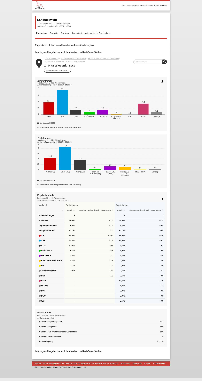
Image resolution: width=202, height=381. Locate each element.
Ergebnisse (41, 33)
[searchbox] (150, 62)
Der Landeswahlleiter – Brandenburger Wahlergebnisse (144, 5)
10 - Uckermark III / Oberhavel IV (73, 59)
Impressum (137, 366)
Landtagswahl (47, 19)
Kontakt (147, 366)
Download (65, 33)
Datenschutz (125, 366)
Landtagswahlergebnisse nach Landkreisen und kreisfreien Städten (68, 52)
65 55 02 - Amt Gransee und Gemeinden (103, 59)
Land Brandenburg (51, 59)
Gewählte (54, 33)
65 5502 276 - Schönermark (55, 61)
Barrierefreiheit (159, 366)
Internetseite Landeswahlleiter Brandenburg (91, 33)
